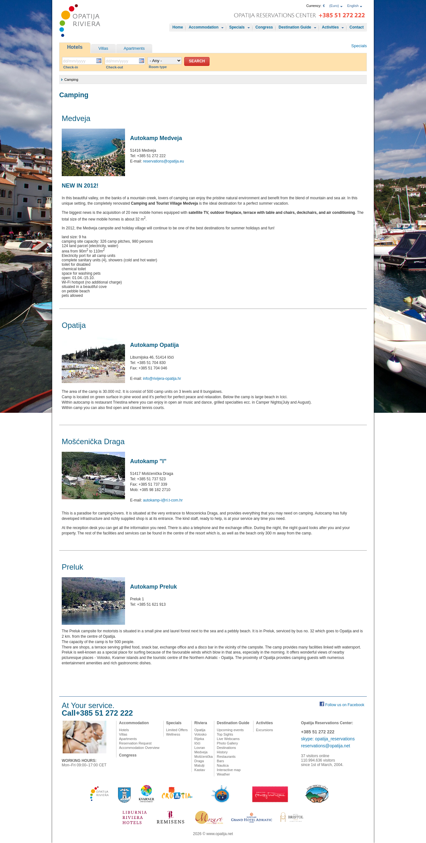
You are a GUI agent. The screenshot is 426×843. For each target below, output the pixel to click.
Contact (356, 27)
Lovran (199, 748)
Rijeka (199, 739)
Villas (103, 48)
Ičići (197, 743)
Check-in (70, 67)
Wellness (173, 734)
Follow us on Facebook (344, 705)
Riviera (200, 723)
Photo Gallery (227, 743)
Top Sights (225, 734)
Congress (264, 27)
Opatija (199, 730)
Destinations (226, 748)
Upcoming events (230, 730)
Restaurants (226, 756)
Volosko (200, 734)
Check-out (114, 67)
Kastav (199, 770)
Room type (158, 67)
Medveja (201, 752)
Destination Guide (295, 27)
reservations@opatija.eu (163, 161)
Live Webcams (228, 739)
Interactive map (229, 770)
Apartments (134, 48)
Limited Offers (177, 730)
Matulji (199, 765)
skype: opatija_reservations (328, 738)
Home (177, 27)
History (222, 752)
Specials (237, 27)
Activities (330, 27)
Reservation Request (135, 743)
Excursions (264, 730)
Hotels (75, 47)
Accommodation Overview (139, 748)
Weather (223, 774)
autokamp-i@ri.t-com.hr (163, 500)
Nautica (223, 765)
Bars (220, 761)
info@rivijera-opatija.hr (162, 378)
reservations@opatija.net (325, 745)
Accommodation (203, 27)
